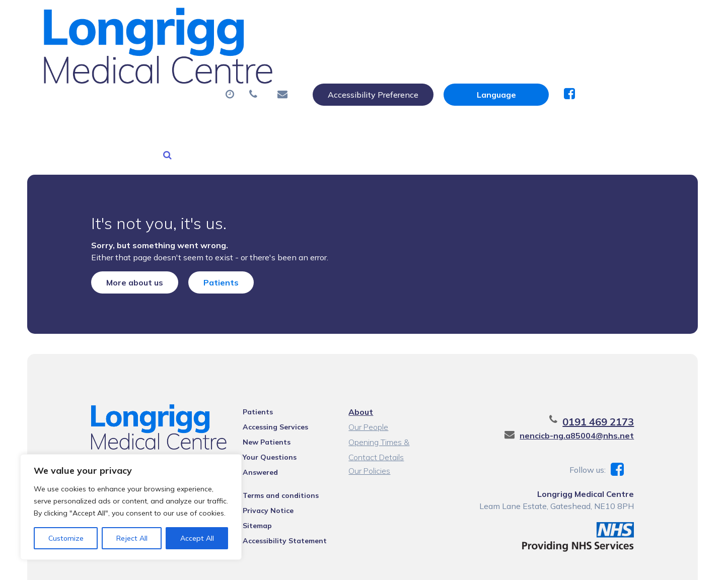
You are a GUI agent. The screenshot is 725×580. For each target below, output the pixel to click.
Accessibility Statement (279, 475)
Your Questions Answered (282, 404)
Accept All (197, 538)
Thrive (654, 564)
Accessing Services (269, 374)
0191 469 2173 (611, 369)
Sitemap (251, 460)
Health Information (210, 85)
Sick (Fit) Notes (451, 50)
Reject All (132, 538)
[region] (131, 507)
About (184, 50)
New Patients (594, 50)
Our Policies (369, 418)
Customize (66, 538)
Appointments (270, 50)
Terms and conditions (275, 429)
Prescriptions (363, 50)
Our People (368, 375)
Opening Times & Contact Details (394, 391)
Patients (207, 222)
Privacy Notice (262, 445)
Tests (524, 50)
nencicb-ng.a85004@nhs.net (590, 383)
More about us (121, 222)
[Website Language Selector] (602, 19)
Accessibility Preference (479, 19)
